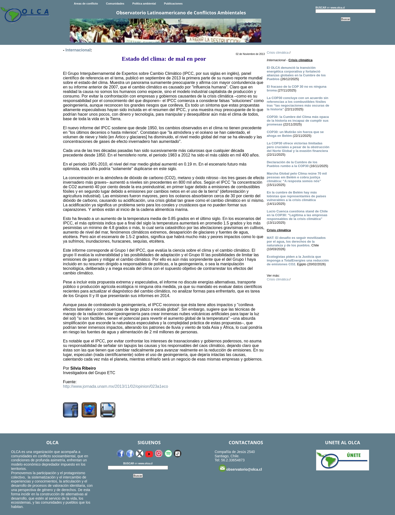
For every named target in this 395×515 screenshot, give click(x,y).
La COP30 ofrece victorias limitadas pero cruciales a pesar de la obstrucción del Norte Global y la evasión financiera (298, 147)
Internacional (78, 50)
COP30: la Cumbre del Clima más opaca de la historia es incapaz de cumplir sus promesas (298, 120)
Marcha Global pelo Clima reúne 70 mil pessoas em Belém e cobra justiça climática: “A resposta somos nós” (297, 177)
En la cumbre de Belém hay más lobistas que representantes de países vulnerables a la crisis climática (296, 196)
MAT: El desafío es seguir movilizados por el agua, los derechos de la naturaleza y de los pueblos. (296, 241)
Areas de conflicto (86, 3)
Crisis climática (278, 52)
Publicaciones (173, 3)
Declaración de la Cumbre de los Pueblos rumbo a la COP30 (292, 164)
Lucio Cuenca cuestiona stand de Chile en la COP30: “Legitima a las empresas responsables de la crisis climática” (297, 215)
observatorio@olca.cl (240, 468)
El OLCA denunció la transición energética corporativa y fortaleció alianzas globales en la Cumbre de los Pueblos (296, 73)
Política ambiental (144, 3)
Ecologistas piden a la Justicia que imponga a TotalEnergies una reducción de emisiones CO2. (298, 260)
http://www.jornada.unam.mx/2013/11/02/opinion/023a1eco (115, 386)
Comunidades (115, 3)
